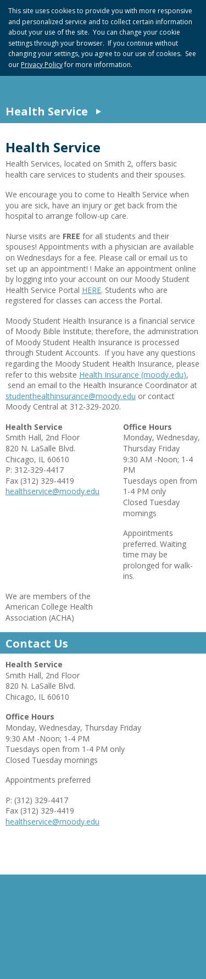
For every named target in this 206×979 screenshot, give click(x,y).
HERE (91, 290)
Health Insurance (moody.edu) (132, 374)
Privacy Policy (42, 64)
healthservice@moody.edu (52, 491)
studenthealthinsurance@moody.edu (70, 396)
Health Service (46, 111)
